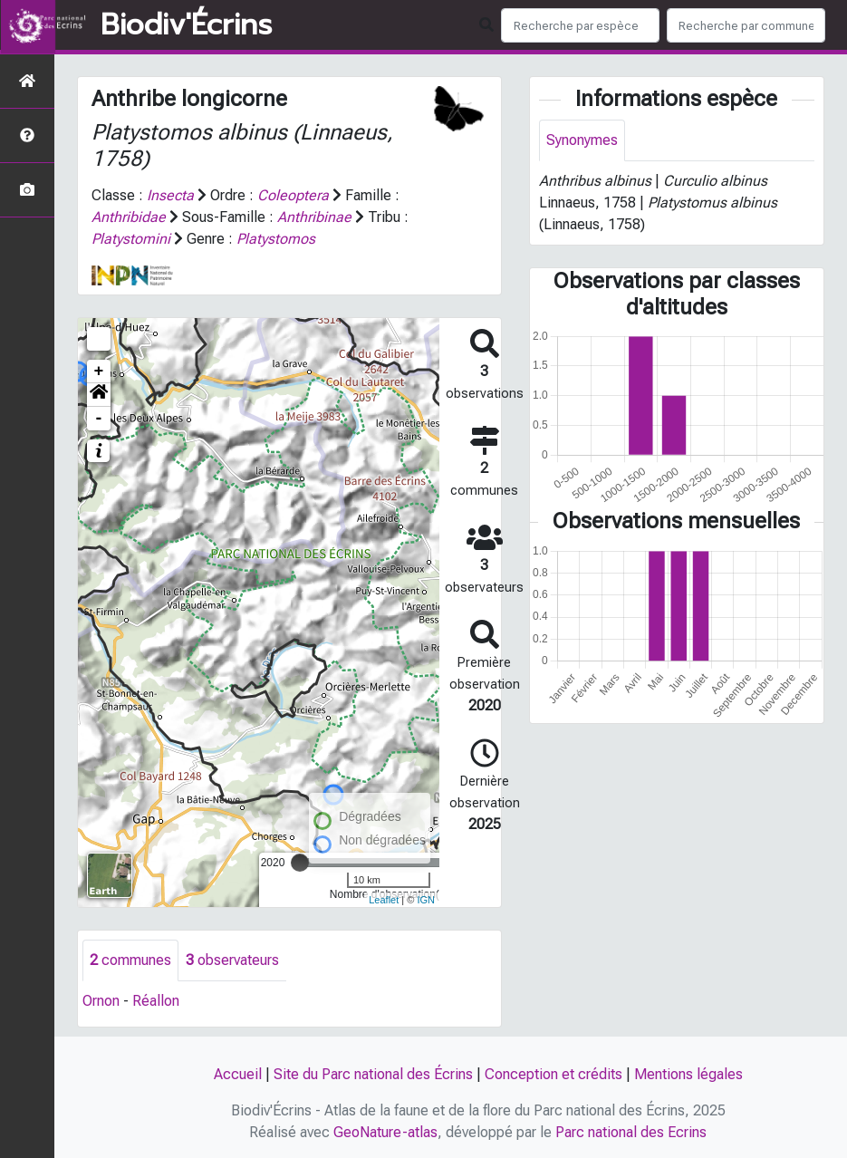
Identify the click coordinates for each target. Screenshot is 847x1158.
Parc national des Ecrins (631, 1132)
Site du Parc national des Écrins (373, 1074)
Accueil (238, 1074)
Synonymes (582, 140)
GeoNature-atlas (385, 1132)
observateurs (232, 960)
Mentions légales (688, 1074)
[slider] (300, 863)
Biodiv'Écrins (186, 25)
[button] (99, 395)
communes (130, 960)
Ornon (101, 1000)
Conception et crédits (553, 1074)
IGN (426, 899)
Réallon (155, 1000)
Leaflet (384, 899)
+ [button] (99, 371)
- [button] (99, 418)
